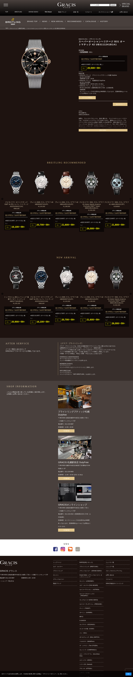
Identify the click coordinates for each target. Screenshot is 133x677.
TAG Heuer (48, 12)
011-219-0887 (86, 77)
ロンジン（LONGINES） (87, 581)
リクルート (88, 12)
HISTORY (104, 21)
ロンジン (56, 575)
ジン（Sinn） (84, 633)
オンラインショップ (105, 12)
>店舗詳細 (66, 431)
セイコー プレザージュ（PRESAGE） (91, 604)
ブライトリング (58, 571)
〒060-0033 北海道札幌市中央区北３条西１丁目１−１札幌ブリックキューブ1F (24, 574)
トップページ (57, 562)
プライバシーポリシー (49, 674)
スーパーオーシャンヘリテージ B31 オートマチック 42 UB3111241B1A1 (46, 28)
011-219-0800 (86, 82)
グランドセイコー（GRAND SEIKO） (91, 571)
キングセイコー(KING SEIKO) (89, 600)
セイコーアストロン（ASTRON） (90, 589)
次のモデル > (120, 104)
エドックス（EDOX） (86, 660)
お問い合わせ (124, 12)
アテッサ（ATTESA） (86, 668)
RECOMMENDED (74, 21)
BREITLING (18, 12)
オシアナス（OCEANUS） (88, 624)
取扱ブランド (62, 12)
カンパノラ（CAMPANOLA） (89, 650)
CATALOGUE (90, 21)
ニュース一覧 (110, 562)
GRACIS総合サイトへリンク (114, 583)
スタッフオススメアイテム (114, 571)
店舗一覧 (76, 12)
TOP (6, 12)
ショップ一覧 (110, 566)
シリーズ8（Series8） (86, 664)
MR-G (81, 616)
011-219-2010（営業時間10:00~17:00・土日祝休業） (98, 88)
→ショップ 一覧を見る (7, 581)
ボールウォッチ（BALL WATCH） (90, 637)
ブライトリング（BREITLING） (18, 28)
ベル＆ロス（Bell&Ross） (87, 641)
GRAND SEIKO (33, 12)
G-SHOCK (83, 620)
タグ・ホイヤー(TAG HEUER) (89, 585)
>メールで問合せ (87, 97)
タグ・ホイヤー (58, 566)
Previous (2, 199)
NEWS (44, 21)
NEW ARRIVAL (57, 21)
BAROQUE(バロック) (86, 562)
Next (131, 199)
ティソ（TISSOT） (85, 608)
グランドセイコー (58, 579)
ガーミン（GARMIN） (86, 612)
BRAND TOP (32, 21)
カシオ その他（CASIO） (87, 629)
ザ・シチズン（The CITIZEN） (89, 645)
